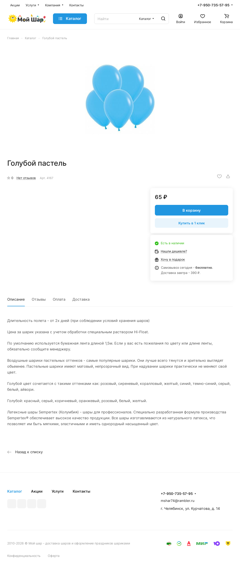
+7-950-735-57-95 (213, 5)
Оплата (59, 299)
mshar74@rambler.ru (177, 500)
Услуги (58, 491)
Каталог (14, 491)
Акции (37, 491)
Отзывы (39, 299)
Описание (16, 299)
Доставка (81, 299)
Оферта (54, 556)
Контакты (81, 491)
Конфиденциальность (24, 556)
